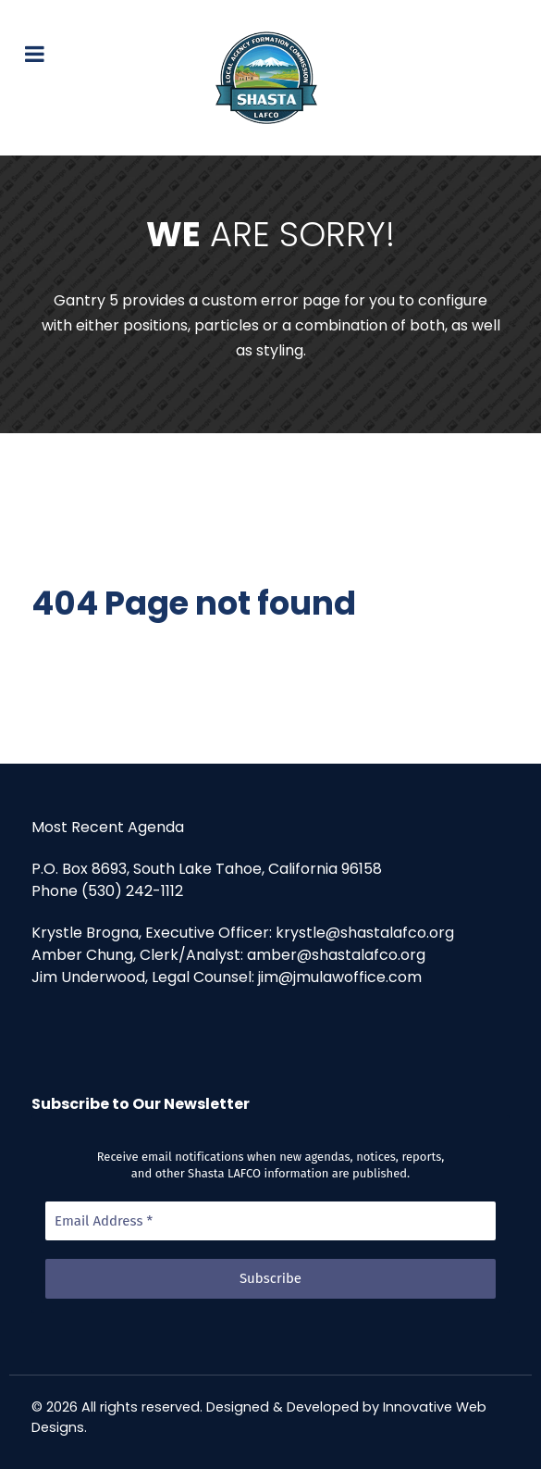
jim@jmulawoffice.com (340, 977)
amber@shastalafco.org (336, 954)
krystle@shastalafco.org (365, 932)
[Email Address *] (270, 1221)
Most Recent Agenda (107, 827)
